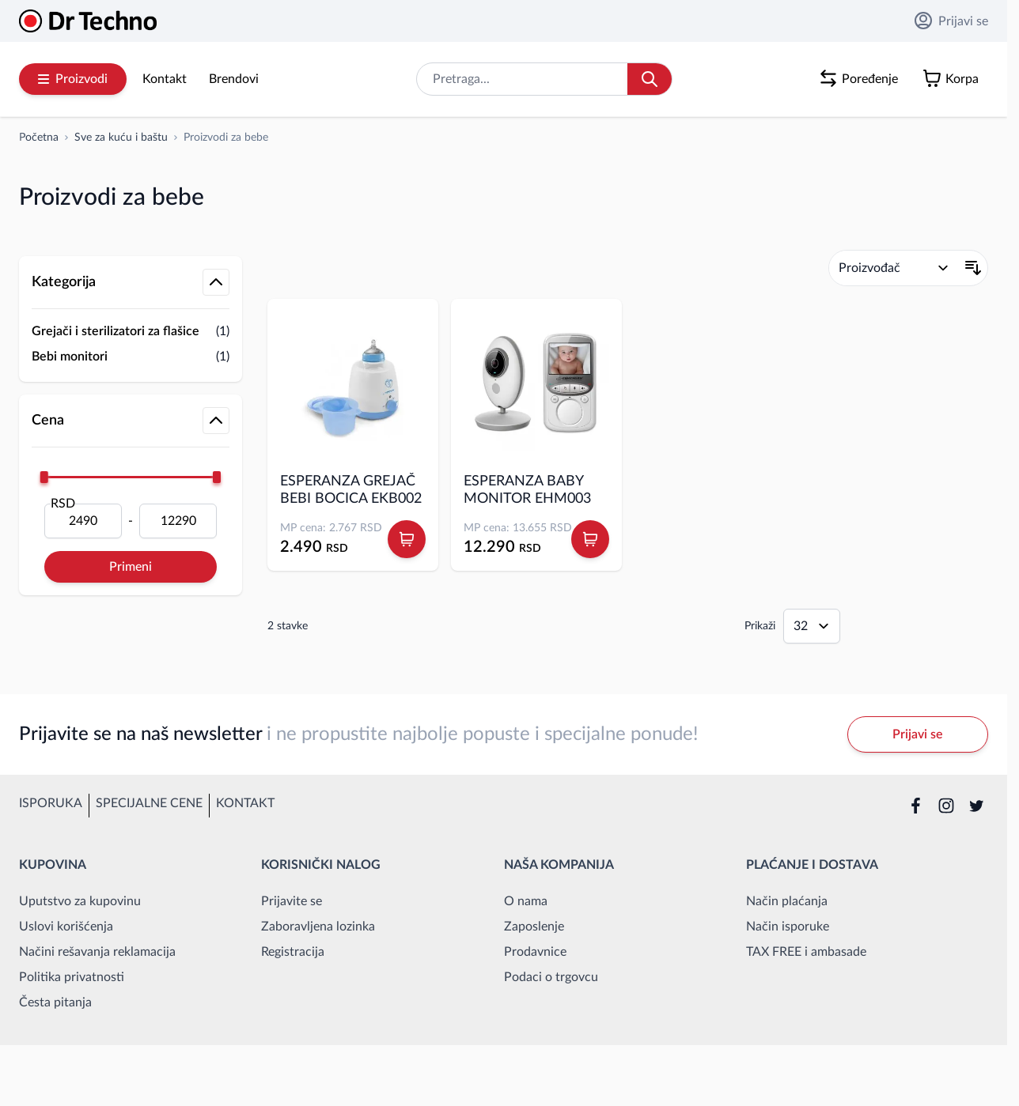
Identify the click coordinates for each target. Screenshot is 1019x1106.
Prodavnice (535, 952)
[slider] (44, 477)
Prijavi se (951, 20)
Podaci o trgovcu (551, 977)
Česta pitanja (55, 1002)
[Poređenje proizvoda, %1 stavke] (861, 79)
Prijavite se (291, 901)
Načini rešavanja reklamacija (97, 952)
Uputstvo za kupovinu (80, 901)
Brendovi (234, 79)
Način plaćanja (787, 901)
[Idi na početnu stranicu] (39, 137)
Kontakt (164, 79)
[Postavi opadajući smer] (973, 268)
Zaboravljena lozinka (318, 926)
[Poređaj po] (894, 268)
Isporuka (50, 803)
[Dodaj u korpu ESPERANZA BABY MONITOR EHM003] (590, 539)
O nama (525, 901)
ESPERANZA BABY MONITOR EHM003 (527, 490)
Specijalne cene (149, 803)
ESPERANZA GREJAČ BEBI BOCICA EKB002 (351, 490)
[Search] (649, 79)
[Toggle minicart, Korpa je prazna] (954, 79)
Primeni (130, 567)
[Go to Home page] (88, 20)
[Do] (178, 521)
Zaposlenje (534, 926)
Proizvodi (73, 79)
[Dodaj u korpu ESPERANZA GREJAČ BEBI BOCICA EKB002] (407, 539)
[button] (130, 240)
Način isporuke (787, 926)
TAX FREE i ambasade (806, 952)
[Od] (83, 521)
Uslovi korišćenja (66, 926)
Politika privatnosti (71, 977)
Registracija (292, 952)
